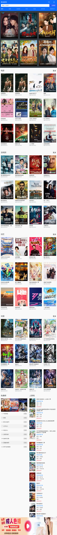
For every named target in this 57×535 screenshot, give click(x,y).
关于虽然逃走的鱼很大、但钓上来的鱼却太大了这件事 (50, 339)
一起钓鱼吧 (47, 307)
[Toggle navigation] (49, 2)
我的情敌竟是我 (19, 175)
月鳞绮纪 (46, 225)
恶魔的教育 (6, 442)
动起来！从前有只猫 (20, 389)
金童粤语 (17, 93)
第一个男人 (47, 200)
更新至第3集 (39, 454)
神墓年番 (3, 389)
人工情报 (31, 144)
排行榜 (43, 9)
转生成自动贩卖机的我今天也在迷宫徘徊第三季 (21, 339)
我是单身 (17, 307)
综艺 (27, 9)
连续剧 (18, 9)
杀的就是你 (4, 144)
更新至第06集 (40, 505)
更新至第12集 (40, 465)
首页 (2, 9)
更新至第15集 (40, 485)
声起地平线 (4, 307)
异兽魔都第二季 (5, 364)
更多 (54, 71)
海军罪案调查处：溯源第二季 (7, 225)
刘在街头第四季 (5, 282)
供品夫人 (5, 430)
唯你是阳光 (4, 200)
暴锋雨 (31, 225)
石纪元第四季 (47, 389)
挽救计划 (17, 144)
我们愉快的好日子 (5, 175)
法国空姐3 (6, 434)
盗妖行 (17, 364)
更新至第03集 (40, 444)
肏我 (4, 418)
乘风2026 (31, 307)
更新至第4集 (39, 423)
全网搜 (53, 5)
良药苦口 (31, 200)
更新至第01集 (40, 401)
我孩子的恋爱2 (47, 282)
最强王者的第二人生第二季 (7, 339)
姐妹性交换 (6, 438)
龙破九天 (31, 389)
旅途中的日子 (33, 93)
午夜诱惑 (5, 413)
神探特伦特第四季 (20, 200)
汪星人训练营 (33, 118)
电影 (10, 9)
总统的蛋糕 (47, 144)
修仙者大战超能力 (34, 364)
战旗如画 (31, 175)
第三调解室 (18, 282)
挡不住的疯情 (6, 447)
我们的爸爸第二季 (34, 282)
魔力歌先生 (47, 257)
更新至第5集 (39, 495)
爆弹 (45, 93)
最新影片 (52, 9)
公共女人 (5, 426)
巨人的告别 (47, 118)
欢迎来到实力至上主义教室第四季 (35, 339)
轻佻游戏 (3, 118)
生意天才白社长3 (5, 257)
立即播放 (25, 413)
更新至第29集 (40, 475)
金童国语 (3, 93)
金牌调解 (17, 257)
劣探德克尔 (47, 175)
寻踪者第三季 (18, 225)
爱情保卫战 (32, 257)
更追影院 (4, 2)
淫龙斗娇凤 (18, 118)
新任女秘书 (6, 422)
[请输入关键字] (25, 5)
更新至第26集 (40, 515)
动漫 (34, 9)
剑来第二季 (47, 364)
